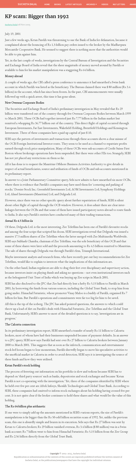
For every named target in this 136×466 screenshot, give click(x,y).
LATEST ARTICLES (73, 4)
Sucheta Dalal (11, 25)
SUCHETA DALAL (27, 4)
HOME (47, 4)
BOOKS (57, 4)
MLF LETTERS (119, 4)
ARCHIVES (91, 4)
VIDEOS (104, 4)
